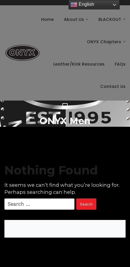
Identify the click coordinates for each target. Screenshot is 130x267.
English (82, 4)
